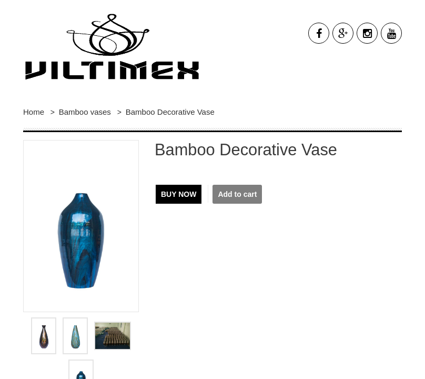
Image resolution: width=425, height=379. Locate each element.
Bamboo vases (86, 111)
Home (33, 111)
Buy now (178, 194)
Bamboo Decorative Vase (170, 111)
